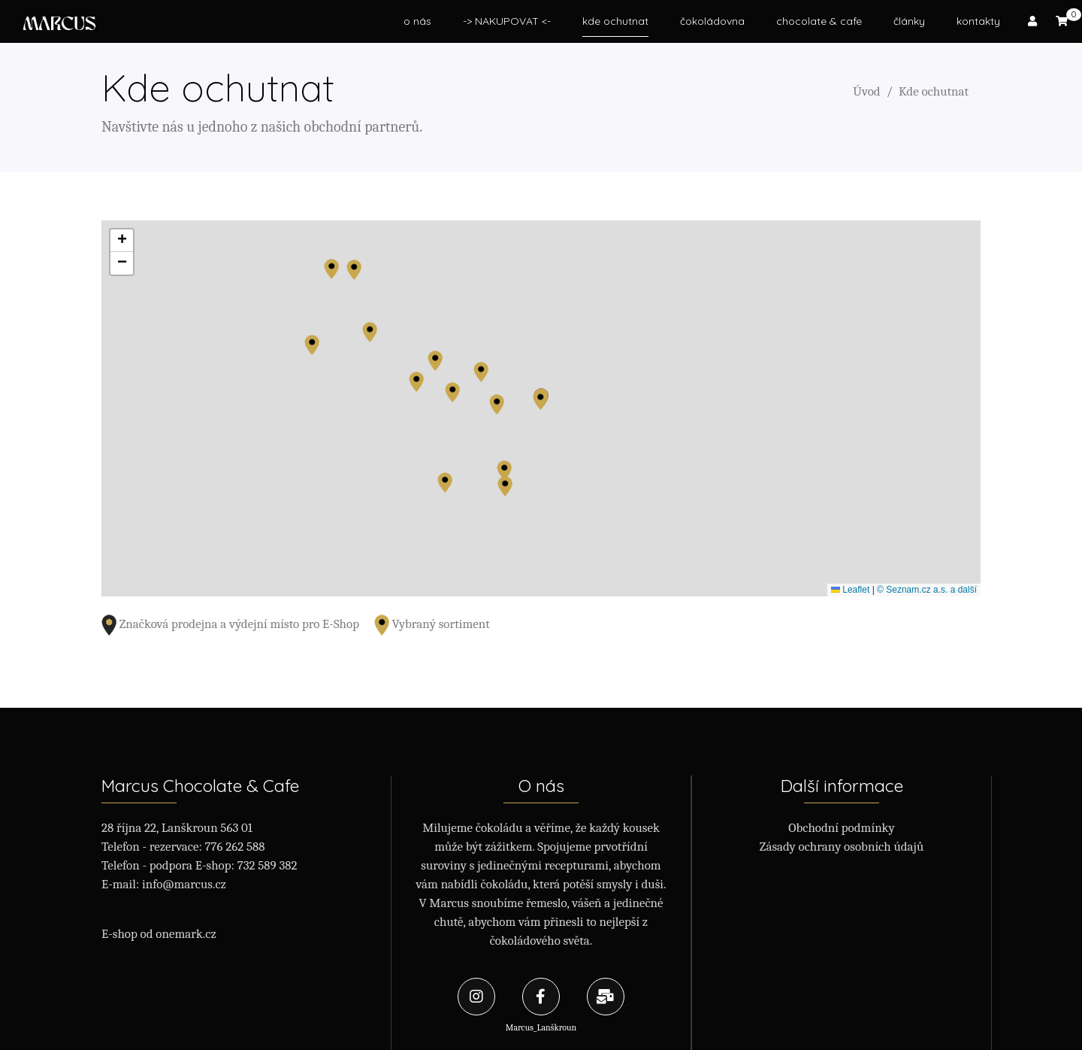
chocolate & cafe (819, 21)
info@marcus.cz (184, 884)
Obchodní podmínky (841, 828)
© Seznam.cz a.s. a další (927, 589)
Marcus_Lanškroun (541, 1005)
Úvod (866, 91)
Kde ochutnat (934, 91)
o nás (417, 21)
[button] (331, 269)
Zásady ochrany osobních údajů (841, 846)
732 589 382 (267, 865)
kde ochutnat (615, 21)
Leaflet (850, 589)
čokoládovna (712, 21)
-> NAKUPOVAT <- (507, 21)
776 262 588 (235, 846)
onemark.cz (186, 934)
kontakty (978, 21)
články (909, 21)
